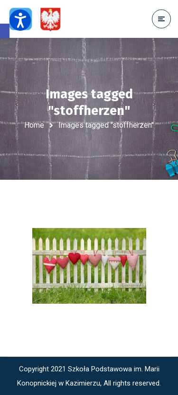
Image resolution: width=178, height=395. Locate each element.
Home (34, 125)
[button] (4, 31)
